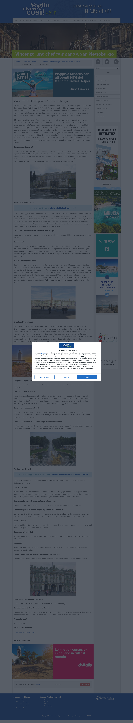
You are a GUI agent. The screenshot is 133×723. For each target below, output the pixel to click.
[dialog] (66, 361)
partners (43, 353)
